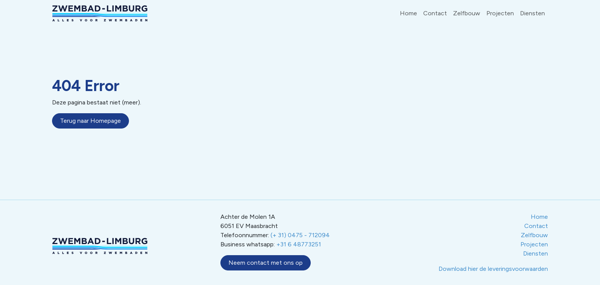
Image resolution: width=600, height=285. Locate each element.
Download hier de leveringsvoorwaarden (493, 268)
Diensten (532, 13)
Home (408, 13)
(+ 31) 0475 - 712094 (300, 235)
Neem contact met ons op (265, 262)
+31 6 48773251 (298, 244)
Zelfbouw (466, 13)
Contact (435, 13)
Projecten (500, 13)
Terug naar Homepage (90, 120)
